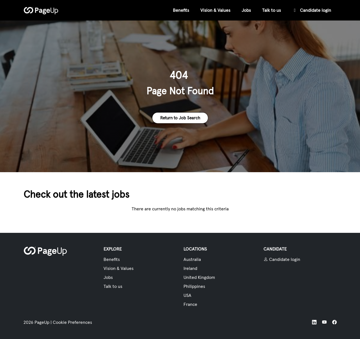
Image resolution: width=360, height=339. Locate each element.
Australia (192, 259)
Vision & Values (215, 10)
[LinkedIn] (314, 322)
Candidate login (311, 10)
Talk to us (271, 10)
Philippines (194, 286)
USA (187, 295)
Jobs (246, 10)
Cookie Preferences (72, 322)
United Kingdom (199, 277)
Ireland (190, 268)
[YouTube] (324, 322)
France (190, 304)
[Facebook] (334, 322)
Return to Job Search (180, 117)
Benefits (181, 10)
